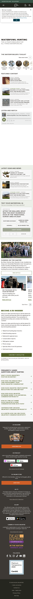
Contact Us (17, 587)
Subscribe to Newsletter (16, 355)
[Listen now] (9, 460)
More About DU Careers (16, 532)
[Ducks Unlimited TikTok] (17, 556)
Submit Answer (16, 229)
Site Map (16, 595)
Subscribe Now (16, 446)
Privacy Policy (16, 593)
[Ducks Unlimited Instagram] (14, 556)
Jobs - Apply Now (16, 590)
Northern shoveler (9, 221)
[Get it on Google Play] (21, 518)
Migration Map (6, 1)
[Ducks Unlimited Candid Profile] (16, 567)
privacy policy (5, 360)
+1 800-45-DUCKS (16, 585)
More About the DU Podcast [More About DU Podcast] (16, 469)
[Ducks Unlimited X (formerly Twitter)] (10, 556)
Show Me (23, 233)
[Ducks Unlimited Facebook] (7, 556)
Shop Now (16, 482)
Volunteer (15, 1)
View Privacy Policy (21, 17)
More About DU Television (16, 499)
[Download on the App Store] (10, 518)
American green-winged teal (24, 221)
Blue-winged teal (23, 225)
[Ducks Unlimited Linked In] (24, 556)
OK (16, 20)
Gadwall (9, 225)
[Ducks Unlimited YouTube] (20, 556)
